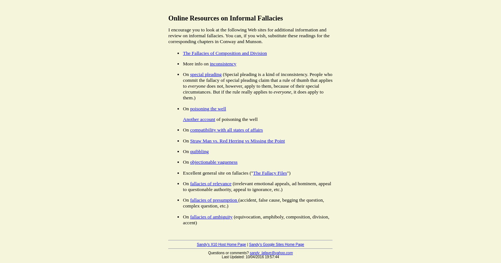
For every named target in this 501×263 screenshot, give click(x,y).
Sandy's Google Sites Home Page (276, 245)
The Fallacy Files (270, 173)
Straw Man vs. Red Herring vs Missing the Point (237, 141)
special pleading (206, 74)
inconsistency (223, 63)
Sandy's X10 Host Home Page (221, 245)
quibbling (199, 151)
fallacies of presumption (214, 200)
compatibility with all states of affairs (226, 130)
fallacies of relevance (211, 183)
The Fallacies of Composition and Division (225, 53)
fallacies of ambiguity (211, 217)
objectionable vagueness (214, 162)
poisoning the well (208, 108)
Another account (199, 119)
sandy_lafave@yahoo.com (271, 253)
